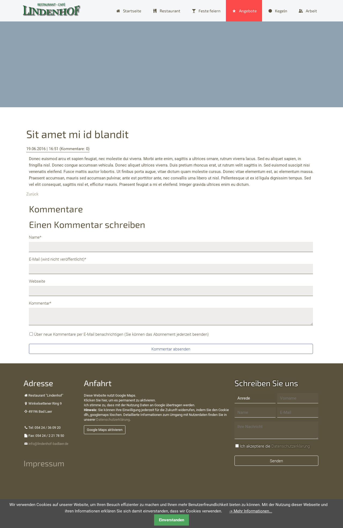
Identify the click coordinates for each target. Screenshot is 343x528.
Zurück (32, 194)
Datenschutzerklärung (113, 420)
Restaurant (170, 10)
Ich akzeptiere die (275, 446)
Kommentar (40, 303)
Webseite (37, 281)
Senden (276, 461)
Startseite (132, 10)
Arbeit (311, 10)
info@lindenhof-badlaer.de (48, 444)
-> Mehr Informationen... (250, 511)
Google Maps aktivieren (104, 430)
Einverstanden (171, 520)
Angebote (248, 10)
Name (37, 237)
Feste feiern (210, 10)
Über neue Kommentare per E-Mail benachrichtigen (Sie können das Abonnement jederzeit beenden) (121, 334)
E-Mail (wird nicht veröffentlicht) (57, 259)
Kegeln (281, 10)
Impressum (44, 463)
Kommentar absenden (170, 349)
